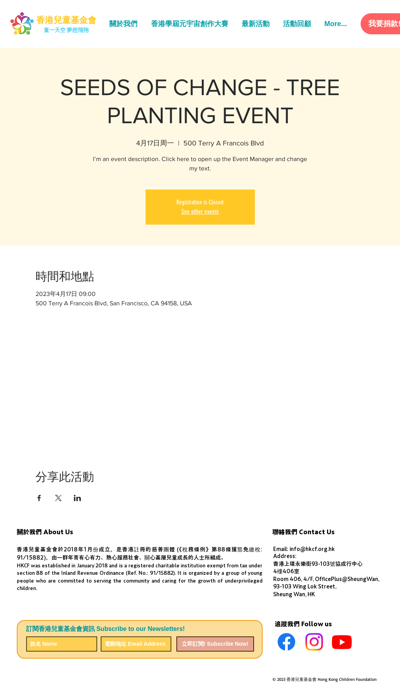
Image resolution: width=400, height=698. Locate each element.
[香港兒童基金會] (66, 20)
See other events (200, 211)
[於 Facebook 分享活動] (39, 498)
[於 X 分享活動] (58, 498)
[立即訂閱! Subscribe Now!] (215, 644)
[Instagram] (314, 642)
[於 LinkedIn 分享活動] (77, 498)
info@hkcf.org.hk (312, 549)
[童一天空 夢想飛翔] (66, 30)
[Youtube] (342, 642)
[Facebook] (286, 642)
